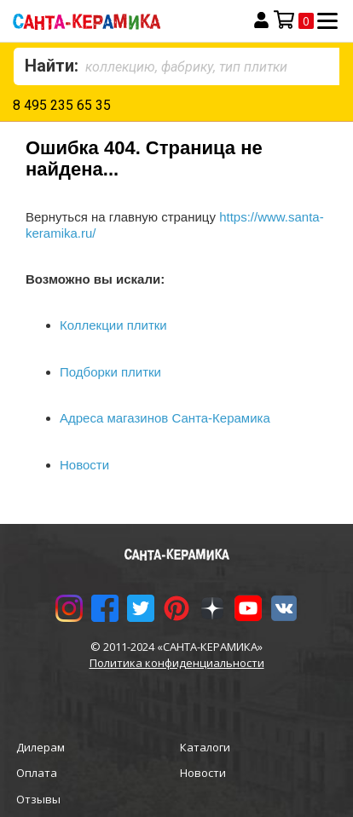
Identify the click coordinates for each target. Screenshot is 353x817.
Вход (261, 20)
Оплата (36, 772)
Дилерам (40, 747)
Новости (203, 772)
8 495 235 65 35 (62, 105)
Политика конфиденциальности (177, 662)
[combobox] (176, 66)
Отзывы (38, 799)
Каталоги (205, 747)
